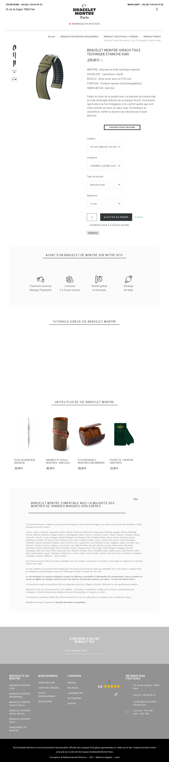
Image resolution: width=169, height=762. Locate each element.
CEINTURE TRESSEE (48, 688)
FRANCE (72, 682)
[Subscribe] (104, 650)
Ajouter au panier (116, 217)
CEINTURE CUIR (46, 682)
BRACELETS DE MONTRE (19, 677)
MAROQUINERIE (48, 676)
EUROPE (72, 703)
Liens (117, 757)
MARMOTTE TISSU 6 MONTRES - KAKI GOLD (58, 461)
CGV (91, 757)
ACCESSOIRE (45, 701)
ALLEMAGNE (74, 698)
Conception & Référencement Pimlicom (68, 757)
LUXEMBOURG (75, 693)
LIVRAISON (74, 676)
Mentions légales (104, 757)
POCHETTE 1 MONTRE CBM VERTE (121, 461)
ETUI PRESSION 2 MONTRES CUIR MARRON (91, 461)
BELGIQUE (73, 688)
